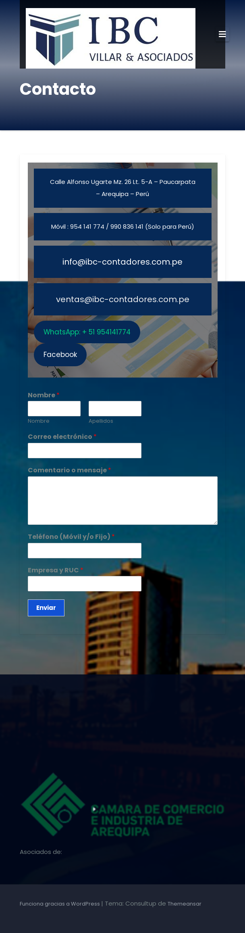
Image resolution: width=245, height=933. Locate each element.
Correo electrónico (62, 437)
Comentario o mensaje (69, 470)
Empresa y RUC (55, 570)
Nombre (44, 395)
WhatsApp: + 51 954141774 (87, 332)
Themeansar (184, 904)
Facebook (60, 354)
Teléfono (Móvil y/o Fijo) (71, 537)
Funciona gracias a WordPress (60, 904)
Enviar (46, 607)
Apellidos (101, 421)
